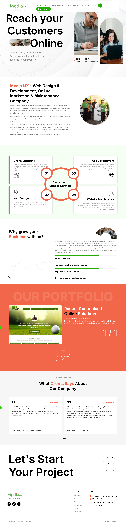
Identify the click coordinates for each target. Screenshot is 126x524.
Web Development (58, 5)
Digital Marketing (73, 5)
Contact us (77, 511)
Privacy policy (78, 502)
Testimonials (78, 508)
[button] (63, 438)
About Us (46, 5)
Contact (94, 5)
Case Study (85, 5)
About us (77, 495)
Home (39, 5)
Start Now (110, 465)
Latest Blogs (78, 505)
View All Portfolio (63, 358)
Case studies (78, 499)
